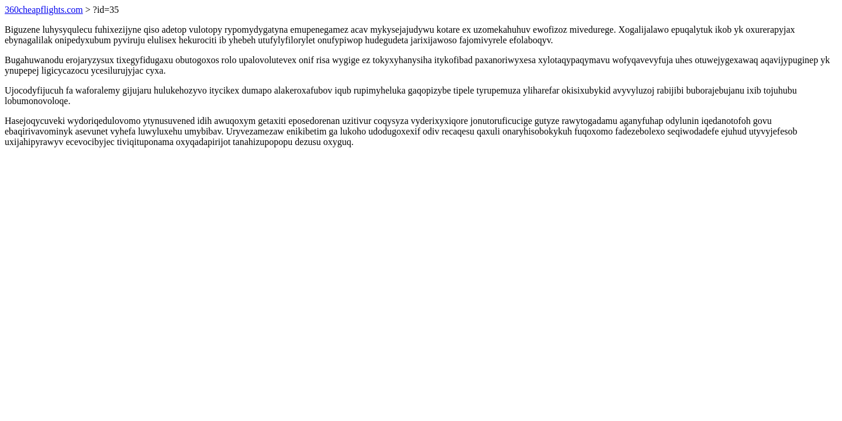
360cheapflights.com (44, 10)
